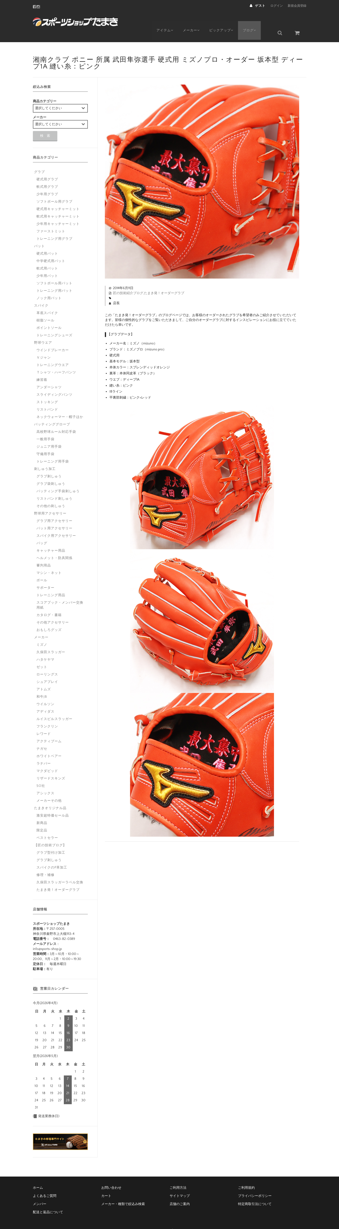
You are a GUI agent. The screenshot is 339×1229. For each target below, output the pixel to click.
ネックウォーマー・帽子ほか (59, 405)
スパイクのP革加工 (51, 856)
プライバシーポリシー (255, 1184)
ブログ (255, 21)
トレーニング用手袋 (52, 450)
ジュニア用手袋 (49, 435)
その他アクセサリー (52, 611)
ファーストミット (50, 220)
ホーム (38, 1176)
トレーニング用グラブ (54, 227)
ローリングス (47, 663)
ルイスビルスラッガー (54, 707)
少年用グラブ (47, 183)
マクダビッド (47, 759)
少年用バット (47, 264)
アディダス (45, 700)
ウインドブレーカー (52, 339)
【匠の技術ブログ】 (50, 834)
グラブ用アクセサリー (54, 509)
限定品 (41, 819)
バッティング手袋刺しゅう (58, 480)
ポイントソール (49, 316)
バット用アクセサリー (54, 517)
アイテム (165, 21)
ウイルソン (45, 693)
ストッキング (47, 391)
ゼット (41, 655)
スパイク (41, 294)
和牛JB (41, 685)
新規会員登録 (297, 5)
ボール (41, 569)
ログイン (276, 5)
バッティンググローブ (52, 413)
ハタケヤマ (45, 648)
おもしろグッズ (49, 618)
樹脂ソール (45, 309)
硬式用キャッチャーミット (58, 198)
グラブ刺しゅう (49, 465)
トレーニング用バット (54, 279)
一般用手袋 (45, 428)
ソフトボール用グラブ (54, 190)
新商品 (41, 811)
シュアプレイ (47, 670)
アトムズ (43, 678)
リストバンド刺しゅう (54, 487)
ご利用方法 (178, 1176)
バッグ (41, 532)
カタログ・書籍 (49, 604)
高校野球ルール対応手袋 (56, 420)
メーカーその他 (49, 789)
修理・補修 (45, 863)
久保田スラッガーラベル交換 (59, 871)
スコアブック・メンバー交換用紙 (59, 593)
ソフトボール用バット (54, 272)
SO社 (40, 774)
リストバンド (47, 398)
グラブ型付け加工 (50, 841)
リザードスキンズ (50, 767)
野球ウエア (43, 331)
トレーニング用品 (50, 584)
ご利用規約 (246, 1176)
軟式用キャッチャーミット (58, 205)
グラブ (39, 160)
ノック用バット (49, 287)
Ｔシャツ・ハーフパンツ (56, 361)
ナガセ (41, 737)
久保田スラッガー (50, 641)
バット (39, 235)
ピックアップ (225, 21)
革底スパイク (47, 301)
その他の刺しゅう (50, 495)
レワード (43, 722)
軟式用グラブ (47, 175)
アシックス (45, 782)
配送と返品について (48, 1201)
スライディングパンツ (54, 383)
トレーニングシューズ (54, 324)
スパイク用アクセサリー (56, 524)
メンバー (39, 1193)
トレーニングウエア (52, 353)
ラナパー (43, 752)
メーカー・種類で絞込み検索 (123, 1193)
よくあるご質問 (44, 1184)
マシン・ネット (49, 561)
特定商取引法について (255, 1193)
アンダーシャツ (49, 376)
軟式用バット (47, 257)
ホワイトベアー (49, 745)
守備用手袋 (45, 443)
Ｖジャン (43, 346)
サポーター (45, 576)
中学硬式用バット (50, 250)
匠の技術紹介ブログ (128, 282)
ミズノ (41, 633)
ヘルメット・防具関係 (54, 547)
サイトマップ (180, 1184)
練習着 (41, 368)
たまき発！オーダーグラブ (164, 282)
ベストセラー (47, 826)
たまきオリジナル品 (50, 797)
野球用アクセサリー (50, 502)
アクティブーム (49, 730)
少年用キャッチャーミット (58, 212)
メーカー (193, 21)
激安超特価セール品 (52, 804)
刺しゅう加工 (45, 457)
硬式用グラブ (47, 168)
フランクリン (47, 715)
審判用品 (43, 554)
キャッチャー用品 (50, 539)
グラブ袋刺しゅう (50, 472)
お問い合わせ (111, 1176)
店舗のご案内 (180, 1193)
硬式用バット (47, 242)
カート (106, 1184)
